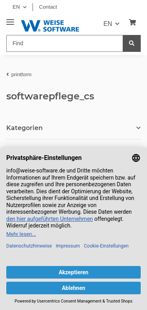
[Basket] (132, 23)
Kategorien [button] (24, 128)
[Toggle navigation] (10, 19)
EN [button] (16, 7)
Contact (48, 7)
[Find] (64, 43)
